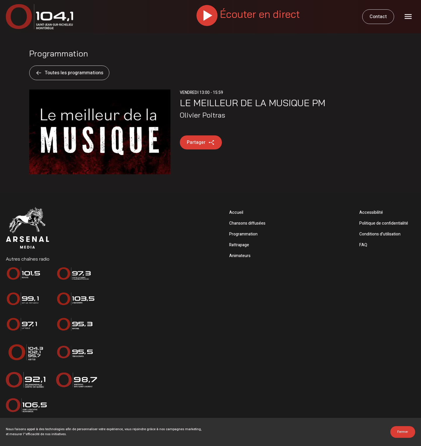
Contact (378, 16)
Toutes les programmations (69, 72)
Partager (201, 142)
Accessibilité (371, 212)
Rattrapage (239, 245)
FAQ (363, 245)
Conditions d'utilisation (380, 234)
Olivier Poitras (202, 115)
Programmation (243, 234)
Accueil (236, 212)
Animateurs (240, 256)
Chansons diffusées (247, 223)
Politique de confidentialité (383, 223)
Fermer (402, 431)
